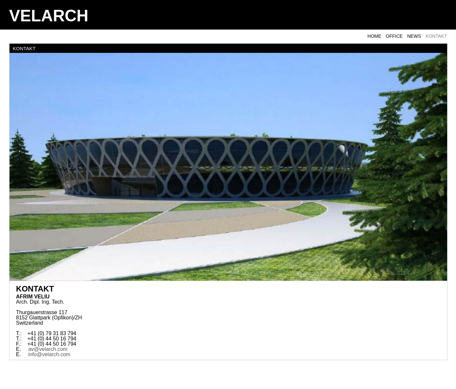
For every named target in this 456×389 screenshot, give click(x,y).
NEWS (414, 36)
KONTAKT (436, 36)
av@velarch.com (47, 349)
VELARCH (49, 16)
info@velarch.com (49, 354)
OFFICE (394, 36)
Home (374, 36)
